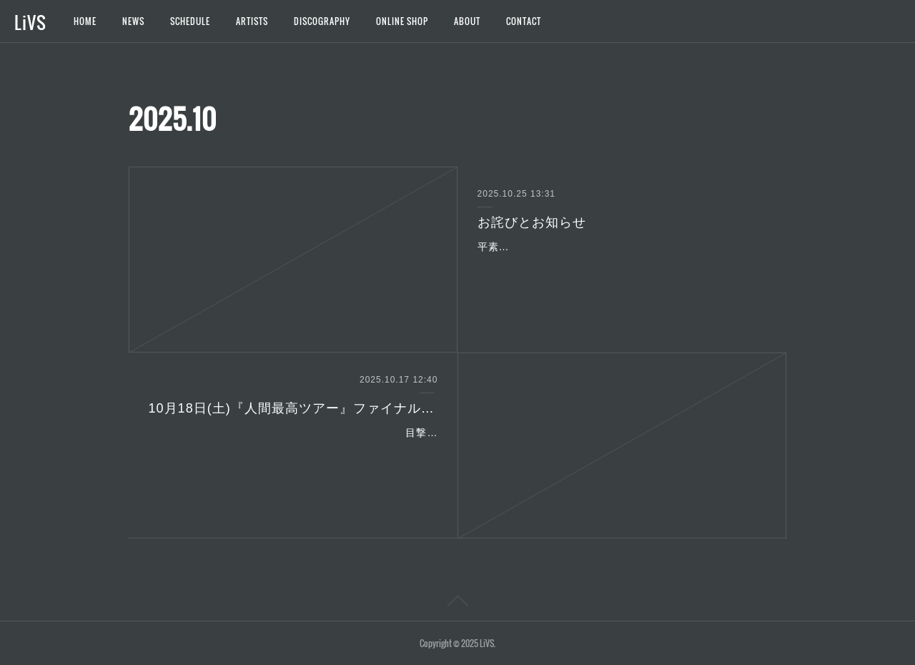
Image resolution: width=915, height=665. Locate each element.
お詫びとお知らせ (532, 222)
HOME (85, 21)
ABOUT (467, 21)
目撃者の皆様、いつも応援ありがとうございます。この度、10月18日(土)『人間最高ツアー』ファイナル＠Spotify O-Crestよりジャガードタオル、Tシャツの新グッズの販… (295, 450)
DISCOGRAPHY (322, 21)
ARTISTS (252, 21)
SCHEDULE (190, 21)
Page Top (457, 603)
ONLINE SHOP (402, 21)
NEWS (133, 21)
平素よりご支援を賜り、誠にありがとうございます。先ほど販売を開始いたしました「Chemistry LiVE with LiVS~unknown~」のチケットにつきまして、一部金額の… (620, 264)
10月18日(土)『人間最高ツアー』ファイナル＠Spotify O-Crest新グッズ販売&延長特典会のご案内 (293, 408)
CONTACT (523, 21)
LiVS (30, 22)
